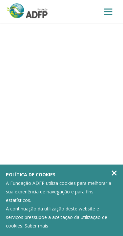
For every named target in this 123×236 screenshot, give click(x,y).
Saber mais (36, 226)
